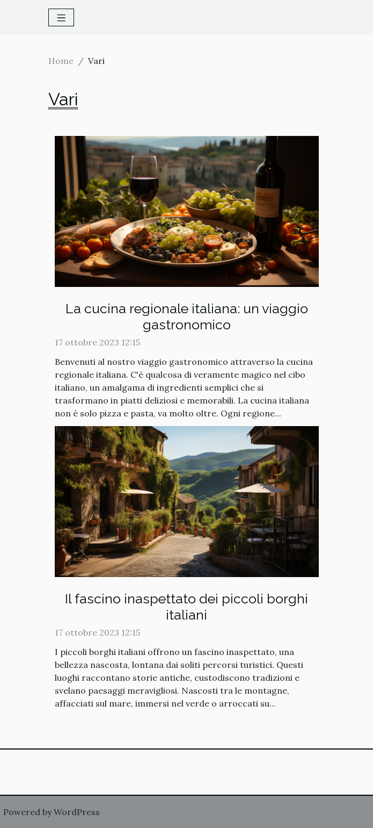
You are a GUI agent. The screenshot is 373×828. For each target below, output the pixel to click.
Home (61, 60)
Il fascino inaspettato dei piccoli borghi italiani (186, 607)
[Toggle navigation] (61, 17)
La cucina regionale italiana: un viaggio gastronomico (186, 316)
